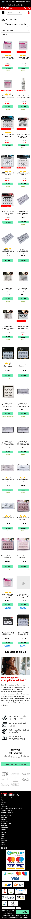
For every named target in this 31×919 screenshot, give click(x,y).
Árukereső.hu (20, 893)
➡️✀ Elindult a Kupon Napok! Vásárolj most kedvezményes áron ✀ (15, 3)
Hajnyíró (3, 844)
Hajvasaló (3, 832)
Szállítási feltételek (6, 815)
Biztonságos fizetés (6, 823)
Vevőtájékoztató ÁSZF (7, 812)
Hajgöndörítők (4, 827)
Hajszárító (3, 834)
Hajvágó (3, 842)
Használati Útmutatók (6, 798)
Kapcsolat (3, 802)
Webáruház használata (7, 810)
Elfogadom (22, 912)
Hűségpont (4, 825)
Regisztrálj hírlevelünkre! (16, 764)
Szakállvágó (4, 840)
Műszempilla (9, 19)
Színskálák (4, 817)
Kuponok (3, 800)
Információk (4, 806)
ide (27, 917)
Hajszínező (4, 836)
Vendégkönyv (4, 819)
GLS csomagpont (5, 821)
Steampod (4, 838)
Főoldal (2, 19)
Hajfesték (3, 829)
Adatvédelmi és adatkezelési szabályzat (11, 808)
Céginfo (3, 804)
